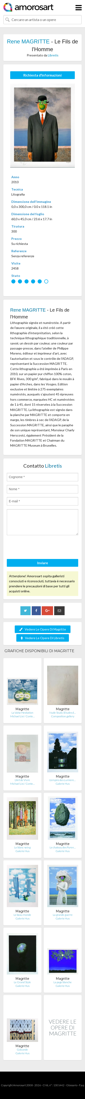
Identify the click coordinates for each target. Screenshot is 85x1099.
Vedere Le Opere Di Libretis (42, 638)
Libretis (53, 55)
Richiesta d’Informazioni (42, 75)
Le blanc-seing (22, 847)
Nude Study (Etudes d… (62, 712)
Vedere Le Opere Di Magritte (42, 629)
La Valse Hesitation (22, 712)
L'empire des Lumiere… (62, 780)
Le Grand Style (22, 982)
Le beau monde (22, 914)
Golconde (22, 1049)
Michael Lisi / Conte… (22, 716)
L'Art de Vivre (22, 780)
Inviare (42, 563)
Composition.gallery (62, 716)
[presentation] (41, 548)
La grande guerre (63, 914)
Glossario (71, 1085)
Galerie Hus (63, 783)
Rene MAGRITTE (28, 41)
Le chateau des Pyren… (63, 847)
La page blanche (62, 982)
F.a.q (81, 1085)
